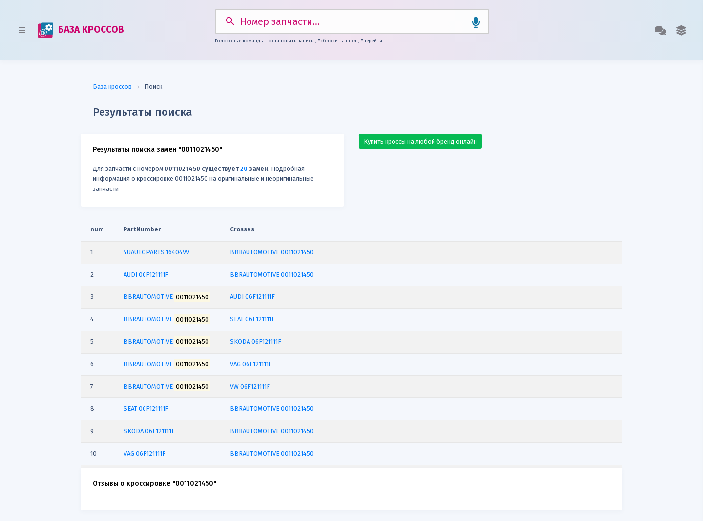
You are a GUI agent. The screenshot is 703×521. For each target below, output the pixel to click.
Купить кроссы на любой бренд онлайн (420, 140)
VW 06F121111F (250, 385)
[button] (682, 30)
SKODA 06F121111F (255, 340)
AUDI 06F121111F (252, 295)
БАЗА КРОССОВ (80, 30)
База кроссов (112, 85)
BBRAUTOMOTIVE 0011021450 (272, 250)
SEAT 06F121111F (252, 318)
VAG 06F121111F (251, 362)
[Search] (351, 21)
